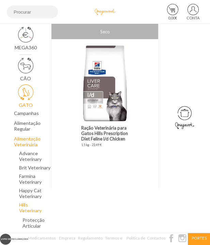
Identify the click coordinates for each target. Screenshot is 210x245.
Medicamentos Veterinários (42, 240)
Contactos (156, 238)
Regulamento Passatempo (90, 240)
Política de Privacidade (136, 240)
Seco (105, 31)
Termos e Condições (114, 240)
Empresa (67, 238)
